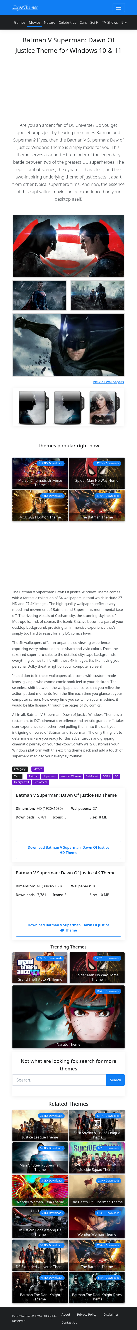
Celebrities (67, 22)
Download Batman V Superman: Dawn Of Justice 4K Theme (68, 928)
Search (115, 1080)
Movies (34, 22)
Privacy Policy (86, 1314)
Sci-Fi (94, 22)
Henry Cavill (21, 782)
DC (116, 776)
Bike (124, 22)
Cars (83, 22)
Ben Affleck (40, 782)
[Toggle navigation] (119, 7)
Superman (49, 776)
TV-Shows (110, 22)
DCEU (106, 776)
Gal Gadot (92, 776)
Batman (33, 776)
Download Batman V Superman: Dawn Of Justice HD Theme (68, 850)
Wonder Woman (71, 776)
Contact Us (69, 1322)
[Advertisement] (68, 87)
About (66, 1314)
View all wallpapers (108, 382)
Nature (49, 22)
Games (19, 22)
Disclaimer (110, 1314)
